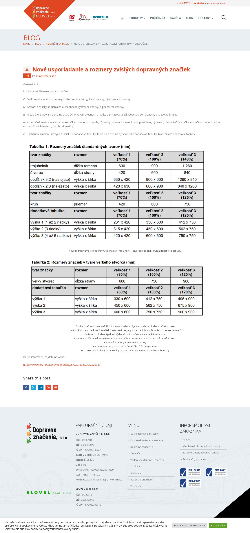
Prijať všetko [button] (218, 525)
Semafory (135, 473)
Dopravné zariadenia (141, 447)
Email (55, 387)
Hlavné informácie (46, 76)
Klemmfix (135, 453)
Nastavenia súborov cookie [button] (189, 525)
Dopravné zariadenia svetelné (146, 440)
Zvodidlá (135, 466)
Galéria (175, 18)
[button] (224, 17)
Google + (48, 387)
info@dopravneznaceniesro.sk (209, 3)
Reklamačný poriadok (194, 459)
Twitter (33, 387)
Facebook (26, 387)
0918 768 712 (183, 3)
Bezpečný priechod (141, 479)
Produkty (136, 18)
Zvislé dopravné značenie (144, 433)
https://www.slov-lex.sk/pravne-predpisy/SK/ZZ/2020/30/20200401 (62, 364)
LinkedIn (40, 387)
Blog (189, 18)
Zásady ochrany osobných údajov (201, 452)
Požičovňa (157, 18)
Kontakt (204, 18)
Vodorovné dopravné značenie (147, 460)
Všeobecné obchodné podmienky (201, 446)
